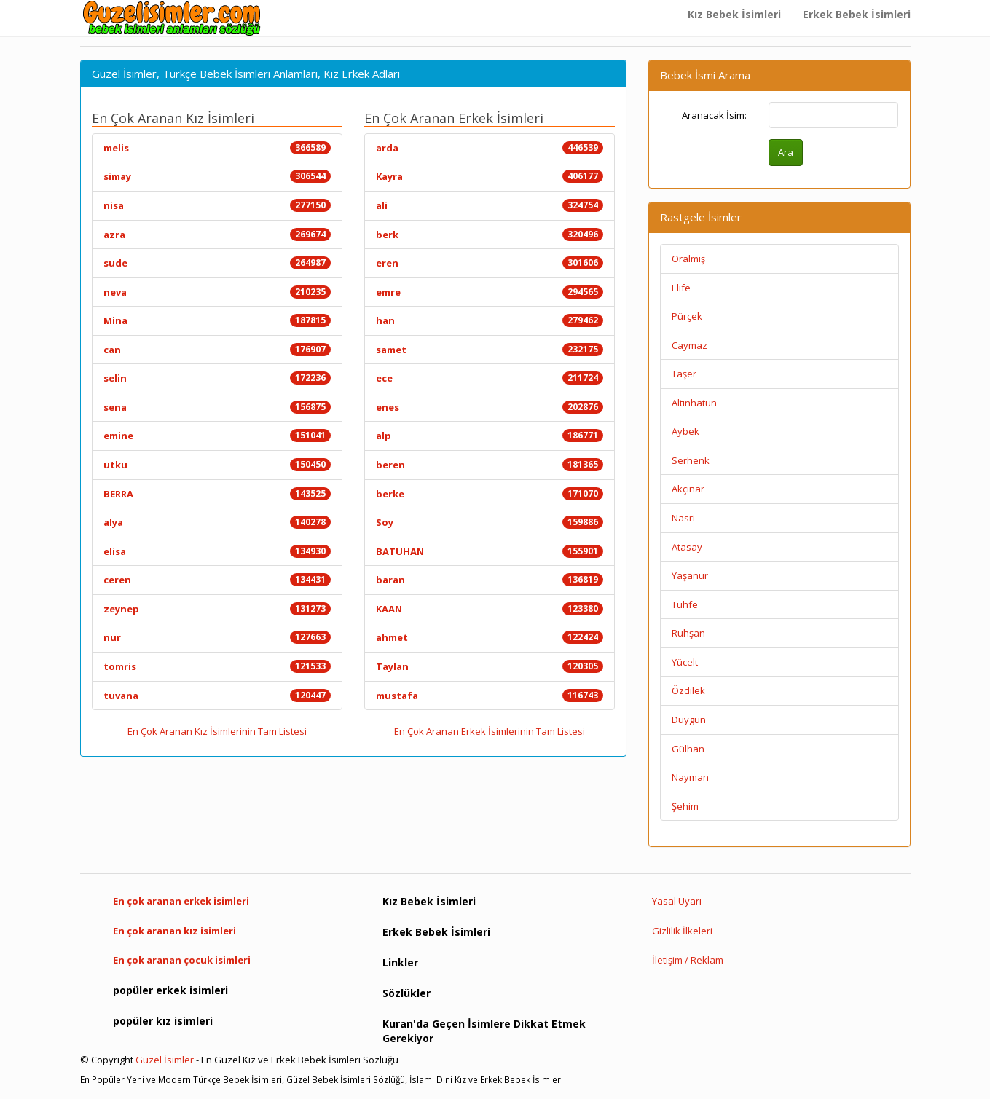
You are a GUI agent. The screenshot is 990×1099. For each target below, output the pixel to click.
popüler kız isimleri (163, 1021)
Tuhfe (685, 604)
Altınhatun (694, 402)
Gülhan (688, 748)
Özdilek (688, 690)
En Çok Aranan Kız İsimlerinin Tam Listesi (217, 731)
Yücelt (685, 662)
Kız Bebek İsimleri (734, 14)
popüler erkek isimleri (170, 990)
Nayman (690, 777)
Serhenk (691, 460)
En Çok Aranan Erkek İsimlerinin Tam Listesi (489, 731)
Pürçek (687, 316)
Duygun (689, 719)
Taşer (684, 373)
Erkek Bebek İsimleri (857, 14)
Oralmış (688, 258)
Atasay (687, 547)
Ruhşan (688, 632)
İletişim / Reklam (687, 959)
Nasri (683, 517)
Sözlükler (406, 993)
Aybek (685, 431)
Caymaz (689, 345)
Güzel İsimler (164, 1059)
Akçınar (688, 488)
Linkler (400, 962)
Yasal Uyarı (677, 900)
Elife (681, 287)
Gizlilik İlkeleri (682, 930)
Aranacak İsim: (714, 115)
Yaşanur (690, 575)
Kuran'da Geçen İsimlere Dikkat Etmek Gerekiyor (484, 1031)
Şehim (685, 806)
